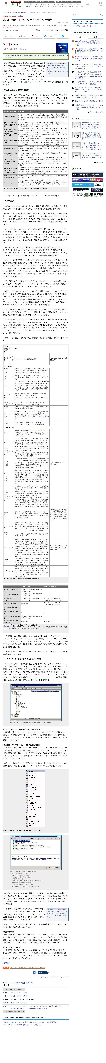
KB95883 (11, 628)
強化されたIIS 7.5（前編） (19, 996)
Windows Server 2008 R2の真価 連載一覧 (18, 983)
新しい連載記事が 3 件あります (15, 989)
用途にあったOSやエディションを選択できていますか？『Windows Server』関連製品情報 (31, 1022)
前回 (6, 63)
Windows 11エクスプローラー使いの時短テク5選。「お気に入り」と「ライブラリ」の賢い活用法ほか (89, 66)
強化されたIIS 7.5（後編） (19, 992)
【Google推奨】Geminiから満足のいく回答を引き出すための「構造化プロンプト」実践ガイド (89, 51)
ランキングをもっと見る (96, 112)
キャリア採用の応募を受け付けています (85, 26)
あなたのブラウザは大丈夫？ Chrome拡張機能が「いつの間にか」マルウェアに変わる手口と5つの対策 (89, 89)
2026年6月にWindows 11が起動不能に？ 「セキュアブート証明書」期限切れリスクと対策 (89, 43)
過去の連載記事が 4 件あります (15, 1011)
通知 (24, 36)
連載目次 (22, 49)
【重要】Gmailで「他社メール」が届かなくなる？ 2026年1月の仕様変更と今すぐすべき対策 (89, 107)
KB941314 (41, 627)
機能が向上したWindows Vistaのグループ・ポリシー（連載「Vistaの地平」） (57, 67)
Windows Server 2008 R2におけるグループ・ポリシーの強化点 (27, 968)
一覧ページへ (99, 162)
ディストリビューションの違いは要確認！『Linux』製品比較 (22, 1025)
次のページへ (43, 973)
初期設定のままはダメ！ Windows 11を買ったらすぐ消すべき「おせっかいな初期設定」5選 (89, 58)
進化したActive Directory (18, 1003)
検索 (101, 14)
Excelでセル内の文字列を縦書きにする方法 (89, 101)
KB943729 (7, 627)
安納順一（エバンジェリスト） (44, 30)
